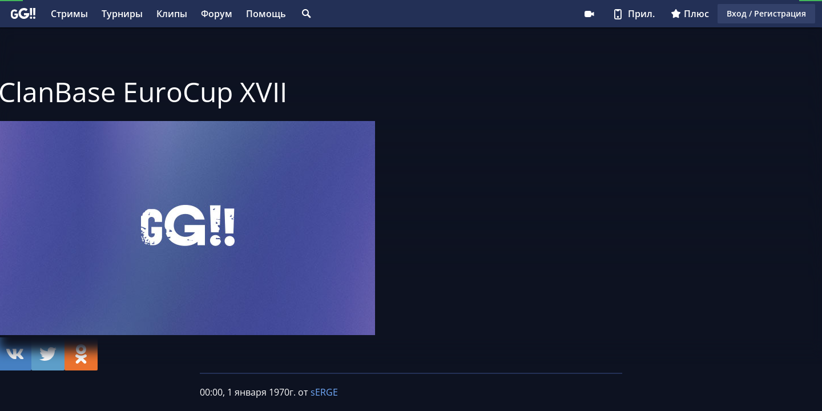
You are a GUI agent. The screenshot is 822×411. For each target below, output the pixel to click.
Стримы (69, 13)
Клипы (171, 13)
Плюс (690, 13)
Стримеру (589, 13)
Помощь (266, 13)
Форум (216, 13)
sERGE (324, 392)
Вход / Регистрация (766, 13)
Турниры (122, 13)
